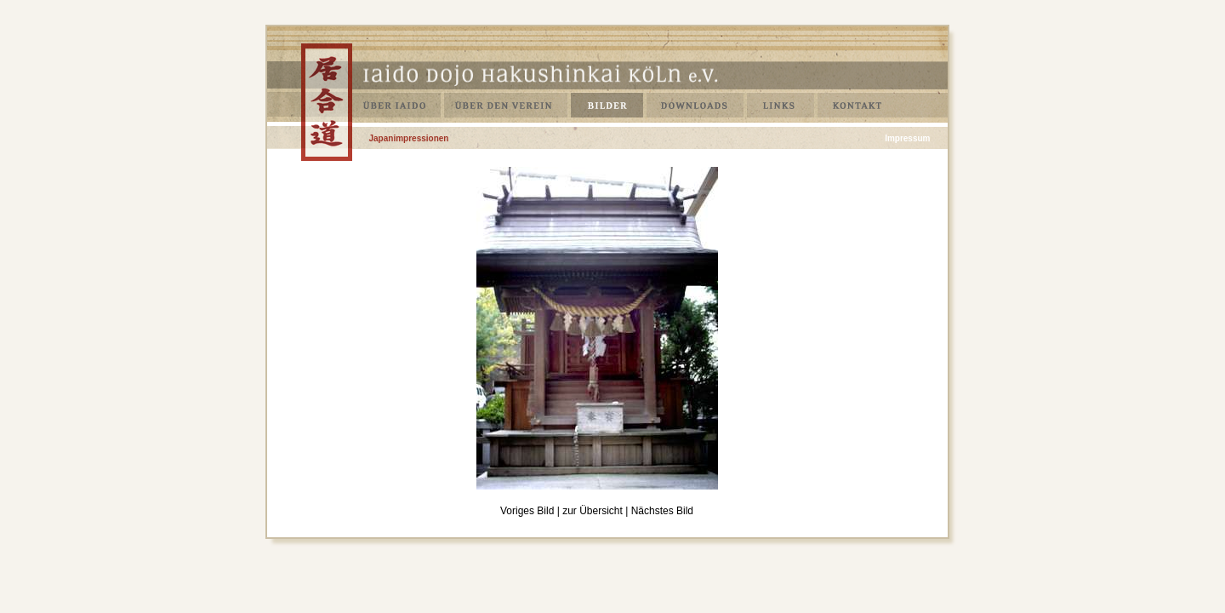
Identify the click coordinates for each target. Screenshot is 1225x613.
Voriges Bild (527, 511)
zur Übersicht (592, 511)
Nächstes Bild (662, 511)
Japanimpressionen (409, 138)
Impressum (907, 138)
